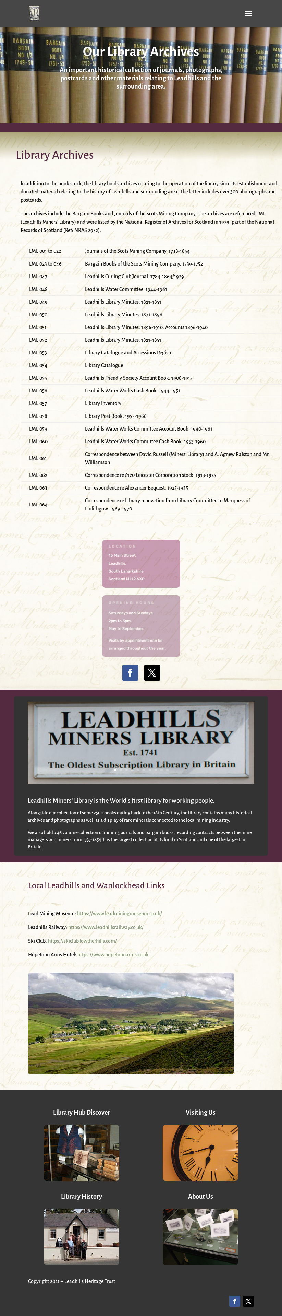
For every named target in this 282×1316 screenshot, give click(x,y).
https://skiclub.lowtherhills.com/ (82, 941)
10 (167, 770)
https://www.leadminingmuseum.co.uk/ (119, 913)
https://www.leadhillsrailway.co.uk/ (106, 927)
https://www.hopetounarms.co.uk (113, 954)
